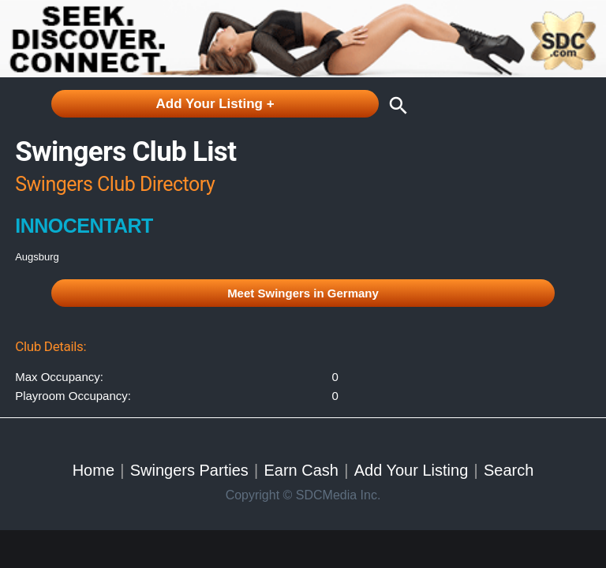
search (394, 106)
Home (93, 470)
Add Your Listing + (215, 103)
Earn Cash (301, 470)
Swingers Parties (189, 470)
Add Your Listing (411, 470)
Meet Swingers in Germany (303, 293)
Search (508, 470)
